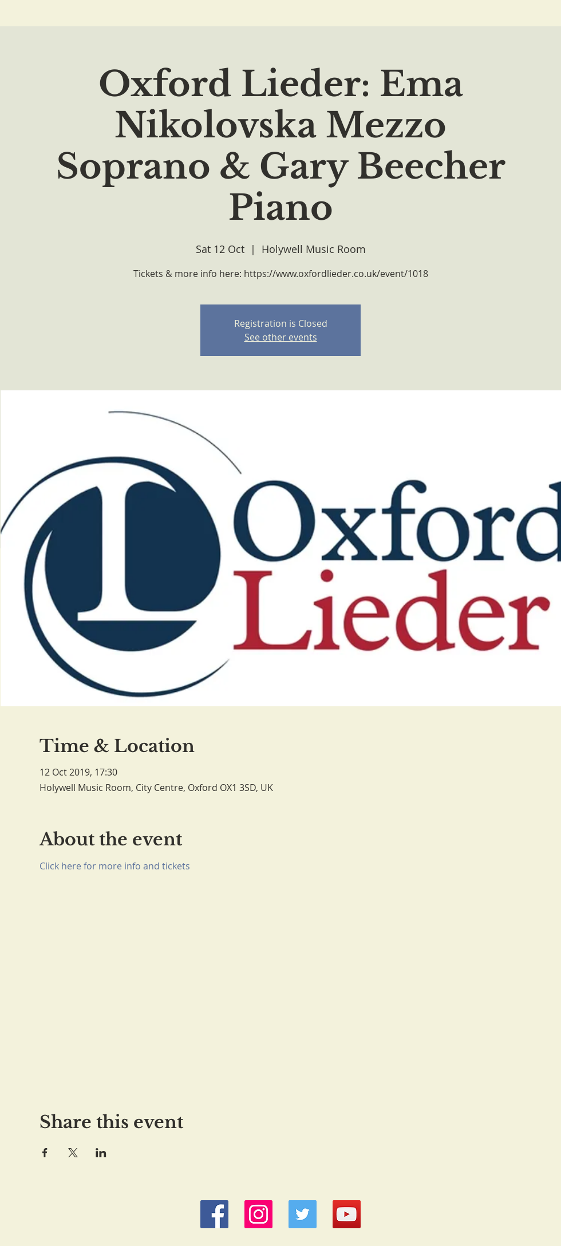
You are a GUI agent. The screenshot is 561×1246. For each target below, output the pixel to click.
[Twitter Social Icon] (303, 1214)
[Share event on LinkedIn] (101, 1152)
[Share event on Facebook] (44, 1152)
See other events (280, 337)
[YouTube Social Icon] (347, 1214)
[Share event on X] (73, 1152)
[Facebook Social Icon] (214, 1214)
